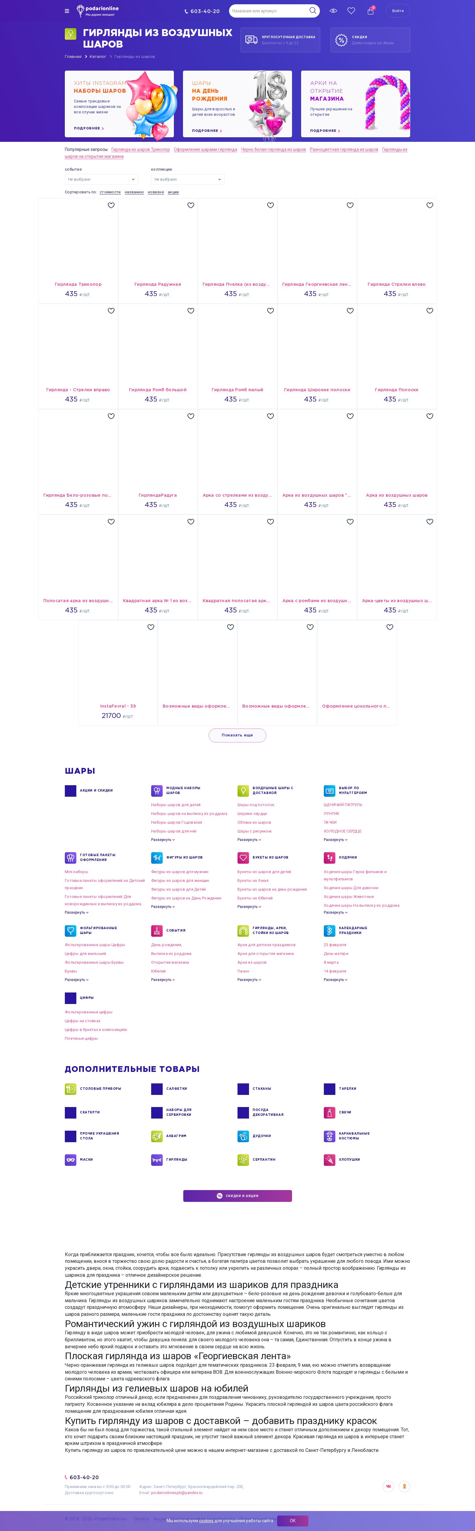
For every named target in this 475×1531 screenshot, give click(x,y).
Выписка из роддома (171, 953)
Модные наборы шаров (183, 791)
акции (173, 192)
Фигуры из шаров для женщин (180, 880)
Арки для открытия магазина (266, 953)
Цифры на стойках (82, 1021)
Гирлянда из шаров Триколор (140, 149)
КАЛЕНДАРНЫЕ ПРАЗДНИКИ (353, 931)
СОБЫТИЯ (175, 931)
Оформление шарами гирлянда (205, 149)
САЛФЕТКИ (176, 1089)
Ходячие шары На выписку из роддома (362, 905)
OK (404, 1486)
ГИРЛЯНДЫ (177, 1160)
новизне (156, 192)
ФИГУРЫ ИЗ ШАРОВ (184, 858)
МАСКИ (86, 1160)
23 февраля (335, 944)
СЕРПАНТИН (264, 1160)
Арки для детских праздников (267, 944)
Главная (73, 56)
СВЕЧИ (345, 1113)
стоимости (110, 192)
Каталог (98, 56)
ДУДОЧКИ (262, 1136)
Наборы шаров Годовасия (176, 822)
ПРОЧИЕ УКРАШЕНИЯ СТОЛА (99, 1136)
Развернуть (161, 840)
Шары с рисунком (254, 831)
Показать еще (237, 735)
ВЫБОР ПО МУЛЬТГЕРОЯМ (353, 791)
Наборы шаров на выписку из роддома (189, 813)
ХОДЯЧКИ (348, 858)
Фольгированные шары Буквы (94, 962)
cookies (206, 1520)
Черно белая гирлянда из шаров (273, 149)
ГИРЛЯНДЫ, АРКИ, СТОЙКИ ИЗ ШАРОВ (271, 931)
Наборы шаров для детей (176, 804)
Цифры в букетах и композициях (96, 1029)
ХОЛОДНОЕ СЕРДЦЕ (342, 831)
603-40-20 (202, 11)
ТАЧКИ (330, 822)
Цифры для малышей (85, 953)
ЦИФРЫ (87, 998)
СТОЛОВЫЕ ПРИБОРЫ (100, 1089)
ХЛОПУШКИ (349, 1160)
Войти (398, 10)
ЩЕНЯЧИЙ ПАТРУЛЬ (343, 804)
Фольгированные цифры (88, 1012)
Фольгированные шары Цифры (95, 944)
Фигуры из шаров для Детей (178, 889)
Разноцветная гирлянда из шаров (344, 149)
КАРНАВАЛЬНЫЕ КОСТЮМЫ (354, 1136)
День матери (336, 953)
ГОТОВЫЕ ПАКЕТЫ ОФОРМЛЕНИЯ (97, 858)
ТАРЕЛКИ (347, 1089)
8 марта (331, 962)
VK (388, 1486)
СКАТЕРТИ (90, 1113)
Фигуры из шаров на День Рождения (186, 898)
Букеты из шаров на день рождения (272, 889)
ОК (293, 1520)
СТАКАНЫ (262, 1089)
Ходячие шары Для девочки (351, 888)
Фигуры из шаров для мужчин (180, 871)
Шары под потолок (256, 804)
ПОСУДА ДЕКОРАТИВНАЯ (268, 1113)
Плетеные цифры (81, 1038)
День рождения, (166, 944)
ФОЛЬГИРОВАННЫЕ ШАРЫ (98, 931)
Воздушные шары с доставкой (273, 791)
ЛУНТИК (332, 813)
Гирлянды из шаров (135, 56)
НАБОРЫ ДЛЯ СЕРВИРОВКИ (179, 1113)
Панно (243, 971)
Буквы (71, 971)
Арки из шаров (252, 962)
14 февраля (335, 971)
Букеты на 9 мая (253, 880)
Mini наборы (76, 871)
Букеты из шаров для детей (264, 871)
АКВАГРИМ (176, 1136)
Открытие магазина (170, 962)
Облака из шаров (254, 822)
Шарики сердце (252, 813)
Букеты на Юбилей (255, 898)
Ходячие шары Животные (349, 896)
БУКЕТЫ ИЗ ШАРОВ (271, 858)
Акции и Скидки (96, 791)
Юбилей (158, 971)
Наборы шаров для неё (173, 831)
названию (134, 192)
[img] (67, 10)
